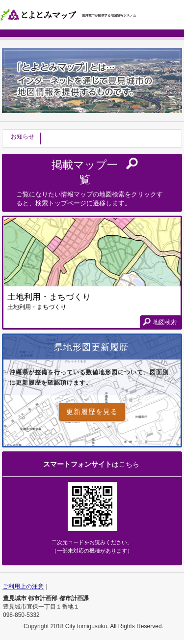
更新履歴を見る (92, 412)
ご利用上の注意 (23, 586)
